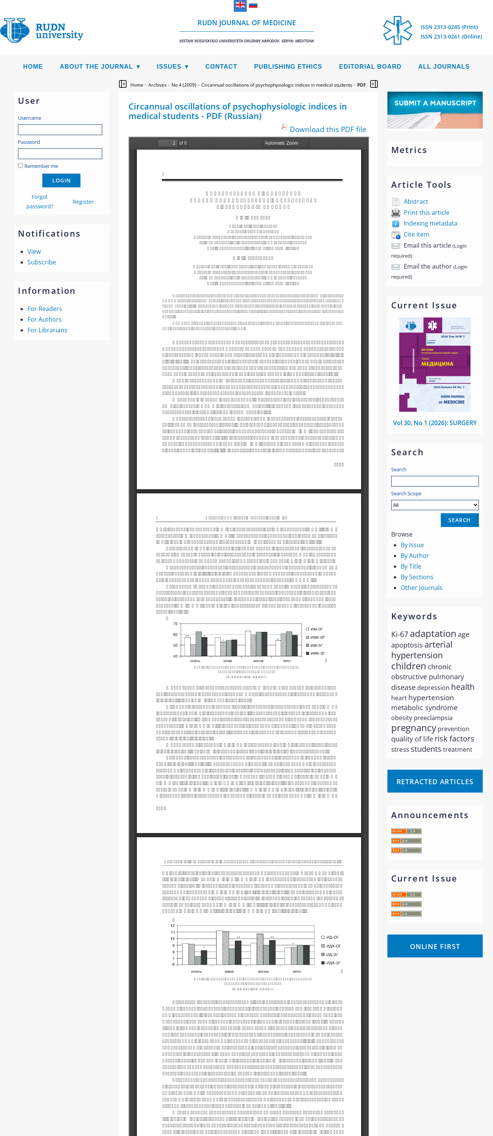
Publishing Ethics (288, 66)
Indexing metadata (431, 223)
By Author (415, 555)
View (34, 251)
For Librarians (47, 330)
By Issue (412, 545)
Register (83, 201)
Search (398, 469)
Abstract (416, 201)
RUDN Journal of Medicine (246, 31)
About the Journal (96, 66)
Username (29, 117)
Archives (157, 85)
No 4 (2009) (184, 85)
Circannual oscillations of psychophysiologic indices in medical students (276, 85)
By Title (411, 566)
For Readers (44, 309)
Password (29, 142)
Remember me (41, 166)
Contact (221, 66)
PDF (361, 85)
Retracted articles (435, 781)
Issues (169, 66)
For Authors (44, 319)
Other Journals (422, 587)
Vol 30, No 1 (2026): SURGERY (435, 423)
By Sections (417, 577)
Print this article (427, 212)
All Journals (444, 66)
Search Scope (435, 500)
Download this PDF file (328, 129)
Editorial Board (370, 66)
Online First (435, 946)
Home (33, 66)
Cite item (416, 234)
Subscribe (41, 262)
